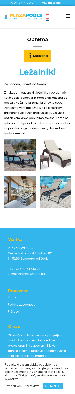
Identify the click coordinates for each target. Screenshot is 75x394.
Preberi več (14, 386)
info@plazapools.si (32, 274)
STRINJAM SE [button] (53, 386)
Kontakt (14, 297)
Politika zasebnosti (21, 304)
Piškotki (13, 311)
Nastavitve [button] (32, 386)
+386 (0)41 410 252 (28, 269)
